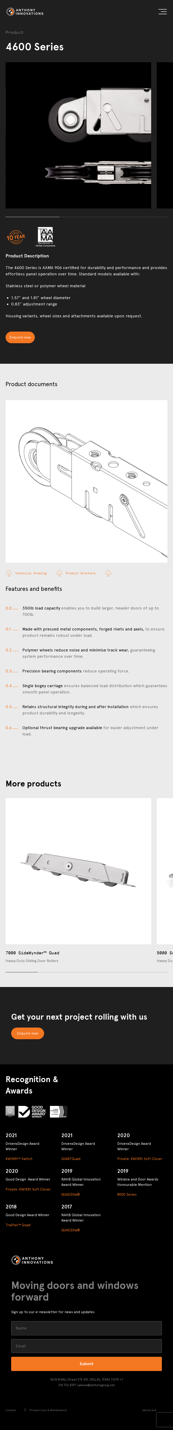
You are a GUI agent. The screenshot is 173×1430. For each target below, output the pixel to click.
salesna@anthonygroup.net (96, 1385)
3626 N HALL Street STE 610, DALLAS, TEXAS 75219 (84, 1379)
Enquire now (20, 337)
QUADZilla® (70, 1194)
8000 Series (127, 1194)
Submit (86, 1363)
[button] (163, 12)
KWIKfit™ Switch (19, 1159)
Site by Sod (149, 1410)
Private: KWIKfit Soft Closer (140, 1159)
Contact (11, 1410)
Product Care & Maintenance (48, 1410)
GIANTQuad (70, 1159)
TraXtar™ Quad (18, 1225)
